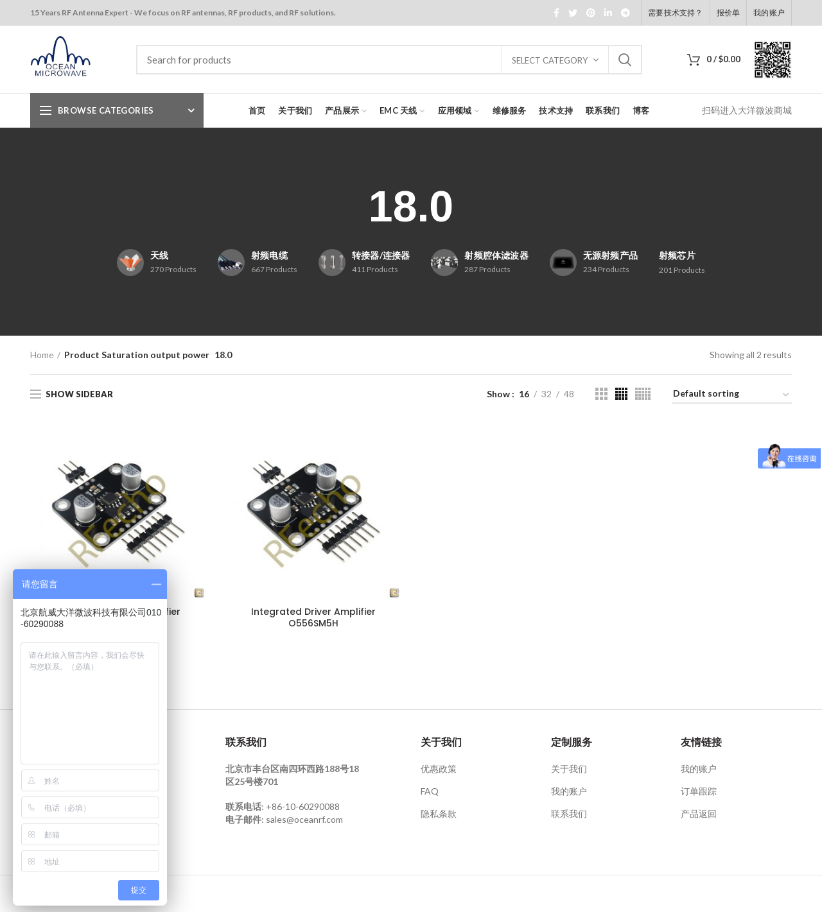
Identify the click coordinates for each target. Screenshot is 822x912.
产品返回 (699, 813)
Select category (550, 60)
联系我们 (569, 813)
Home (42, 354)
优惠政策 (439, 768)
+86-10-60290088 (303, 806)
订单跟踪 (699, 791)
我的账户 (569, 791)
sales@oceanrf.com (304, 819)
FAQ (430, 791)
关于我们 (569, 768)
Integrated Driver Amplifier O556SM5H (313, 617)
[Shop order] (732, 396)
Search (625, 59)
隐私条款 (439, 813)
